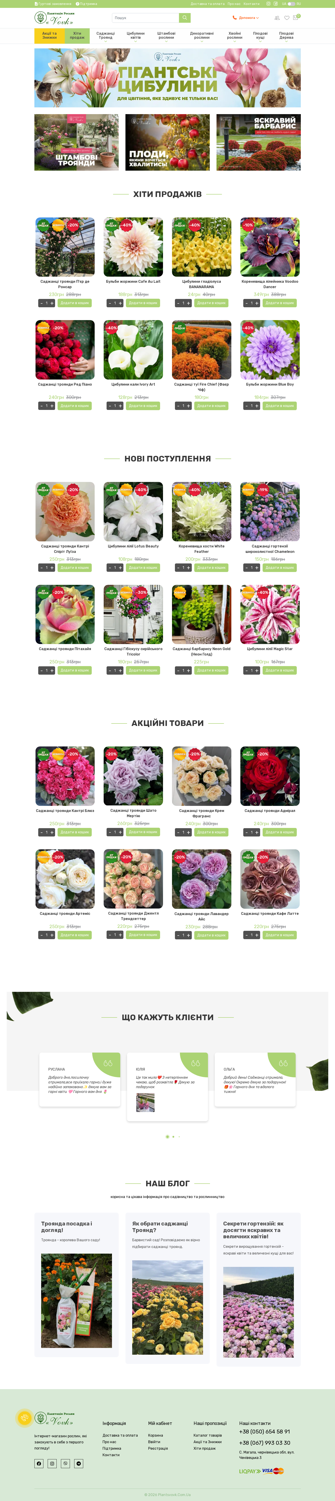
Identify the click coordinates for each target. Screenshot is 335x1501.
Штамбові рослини (166, 37)
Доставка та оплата (208, 4)
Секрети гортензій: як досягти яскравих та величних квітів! (253, 1230)
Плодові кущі (260, 37)
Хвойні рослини (234, 37)
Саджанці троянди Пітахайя (65, 649)
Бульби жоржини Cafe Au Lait (133, 281)
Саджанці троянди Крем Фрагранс (201, 813)
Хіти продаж (77, 35)
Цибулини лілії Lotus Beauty (133, 546)
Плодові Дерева (286, 37)
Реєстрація (158, 1448)
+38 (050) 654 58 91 (264, 1432)
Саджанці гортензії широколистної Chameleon (270, 549)
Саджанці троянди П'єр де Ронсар (64, 284)
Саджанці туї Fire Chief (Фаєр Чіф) (201, 387)
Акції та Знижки (49, 35)
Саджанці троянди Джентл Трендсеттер (133, 916)
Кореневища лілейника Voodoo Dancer (270, 284)
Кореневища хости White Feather (202, 549)
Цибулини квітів (136, 37)
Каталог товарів (208, 1435)
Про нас (234, 4)
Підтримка (112, 1448)
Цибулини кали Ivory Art (133, 384)
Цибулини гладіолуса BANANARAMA (201, 284)
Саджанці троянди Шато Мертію (133, 813)
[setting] (277, 18)
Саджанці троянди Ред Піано (65, 384)
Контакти (252, 4)
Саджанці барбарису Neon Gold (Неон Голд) (201, 652)
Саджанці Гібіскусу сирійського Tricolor (133, 652)
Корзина (155, 1435)
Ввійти (154, 1442)
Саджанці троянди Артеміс (65, 913)
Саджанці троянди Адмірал (270, 811)
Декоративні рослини (202, 37)
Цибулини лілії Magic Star (270, 649)
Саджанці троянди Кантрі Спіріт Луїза (65, 549)
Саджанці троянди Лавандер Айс (201, 916)
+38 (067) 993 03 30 (264, 1443)
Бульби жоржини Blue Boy (270, 384)
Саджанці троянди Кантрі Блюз (65, 811)
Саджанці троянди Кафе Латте (270, 913)
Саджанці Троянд (105, 37)
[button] (167, 1137)
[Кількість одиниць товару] (46, 303)
